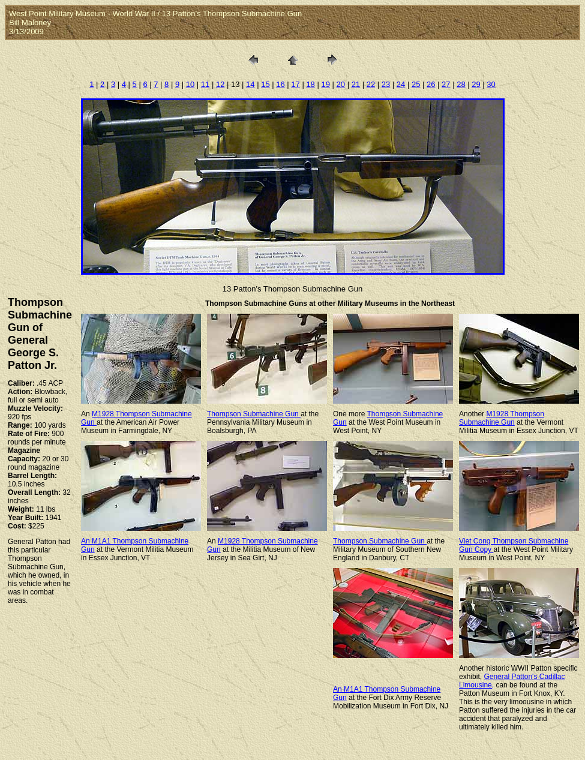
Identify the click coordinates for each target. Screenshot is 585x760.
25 (416, 84)
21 (356, 84)
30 (491, 84)
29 (476, 84)
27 (446, 84)
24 (401, 84)
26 (431, 84)
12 (220, 84)
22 (371, 84)
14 (250, 84)
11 (205, 84)
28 (461, 84)
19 (325, 84)
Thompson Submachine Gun (254, 414)
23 (386, 84)
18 (310, 84)
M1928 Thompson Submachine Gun (501, 418)
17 (295, 84)
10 (190, 84)
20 (341, 84)
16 (280, 84)
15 (265, 84)
